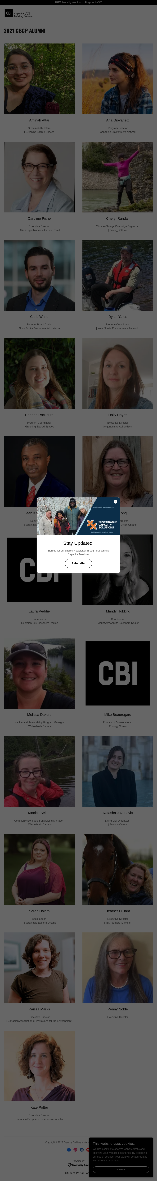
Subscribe (78, 563)
